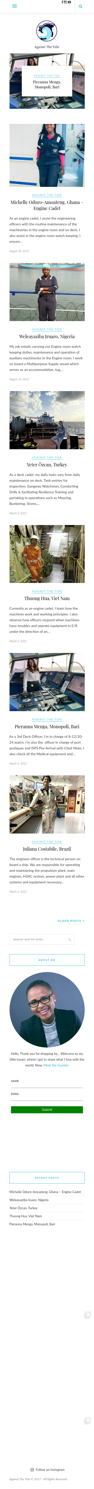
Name (15, 1081)
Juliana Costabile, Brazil (47, 849)
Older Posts (70, 920)
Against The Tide (47, 75)
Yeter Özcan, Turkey (47, 465)
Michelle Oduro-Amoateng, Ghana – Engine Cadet (47, 205)
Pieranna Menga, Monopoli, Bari (47, 84)
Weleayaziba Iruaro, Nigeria (47, 336)
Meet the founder (56, 1065)
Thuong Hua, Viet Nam (47, 598)
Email (15, 1093)
